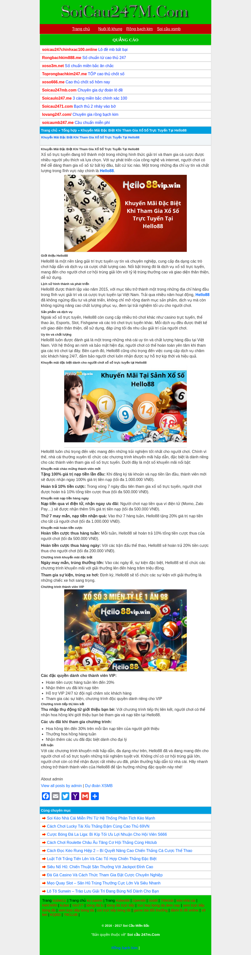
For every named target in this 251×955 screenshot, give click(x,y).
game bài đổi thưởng (151, 910)
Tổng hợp (69, 130)
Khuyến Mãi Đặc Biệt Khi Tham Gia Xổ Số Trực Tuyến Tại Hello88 (90, 137)
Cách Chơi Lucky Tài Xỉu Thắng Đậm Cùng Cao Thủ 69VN (98, 826)
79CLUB (71, 914)
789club (167, 900)
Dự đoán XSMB (99, 786)
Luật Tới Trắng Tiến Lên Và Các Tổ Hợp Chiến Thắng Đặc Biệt (101, 859)
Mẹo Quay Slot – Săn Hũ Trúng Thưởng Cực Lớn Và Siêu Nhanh (103, 883)
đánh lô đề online (185, 910)
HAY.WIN (49, 905)
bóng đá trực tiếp (120, 905)
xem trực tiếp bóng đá (76, 910)
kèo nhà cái (185, 900)
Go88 (153, 900)
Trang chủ (49, 130)
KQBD (55, 914)
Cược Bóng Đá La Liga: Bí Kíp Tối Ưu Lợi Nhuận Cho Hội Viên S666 (107, 834)
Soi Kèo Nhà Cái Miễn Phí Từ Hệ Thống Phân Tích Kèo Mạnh (101, 818)
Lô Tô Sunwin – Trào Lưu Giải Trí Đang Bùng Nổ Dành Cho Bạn (103, 891)
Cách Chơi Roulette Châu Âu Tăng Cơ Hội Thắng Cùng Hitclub (102, 842)
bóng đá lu (95, 905)
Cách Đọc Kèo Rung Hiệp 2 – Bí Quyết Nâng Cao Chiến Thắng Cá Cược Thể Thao (119, 851)
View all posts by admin (61, 786)
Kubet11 (59, 900)
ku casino (94, 900)
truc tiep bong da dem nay (159, 905)
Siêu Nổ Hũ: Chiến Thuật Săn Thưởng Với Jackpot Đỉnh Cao (100, 867)
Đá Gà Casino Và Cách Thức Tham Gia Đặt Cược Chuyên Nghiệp (105, 875)
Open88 (139, 900)
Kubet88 (123, 900)
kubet (64, 905)
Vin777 (77, 905)
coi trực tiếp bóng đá (113, 910)
